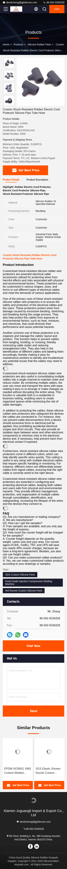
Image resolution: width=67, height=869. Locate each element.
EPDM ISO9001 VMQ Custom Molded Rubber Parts (17, 771)
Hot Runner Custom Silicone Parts (23, 590)
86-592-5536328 (53, 2)
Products (18, 44)
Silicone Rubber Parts (39, 44)
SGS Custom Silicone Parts (20, 574)
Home (6, 44)
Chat (57, 9)
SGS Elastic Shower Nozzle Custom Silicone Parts (48, 771)
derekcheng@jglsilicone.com (20, 2)
